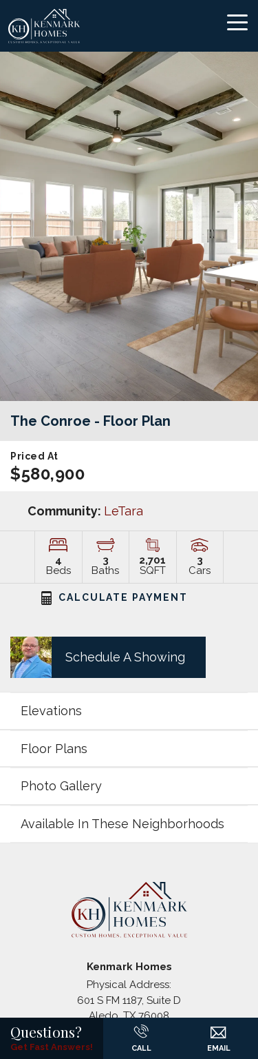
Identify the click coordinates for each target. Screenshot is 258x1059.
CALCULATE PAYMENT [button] (114, 597)
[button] (103, 657)
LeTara (123, 511)
